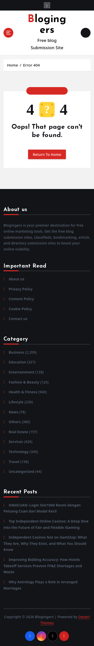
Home (12, 65)
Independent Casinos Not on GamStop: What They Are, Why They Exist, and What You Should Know (45, 543)
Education (17, 362)
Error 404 (31, 65)
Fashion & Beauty (24, 382)
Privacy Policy (21, 289)
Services (16, 441)
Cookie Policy (20, 308)
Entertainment (21, 372)
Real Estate (18, 431)
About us (16, 279)
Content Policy (21, 298)
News (13, 412)
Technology (19, 451)
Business (16, 352)
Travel (14, 461)
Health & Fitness (23, 392)
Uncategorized (21, 471)
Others (15, 421)
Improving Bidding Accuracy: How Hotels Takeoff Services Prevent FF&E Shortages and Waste (43, 565)
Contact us (18, 318)
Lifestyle (16, 402)
